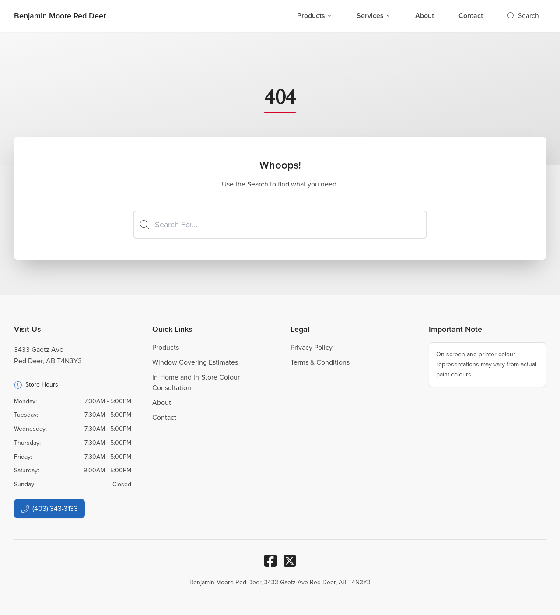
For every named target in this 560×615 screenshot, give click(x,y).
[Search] (280, 225)
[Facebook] (270, 561)
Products (314, 16)
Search (523, 16)
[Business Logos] (60, 16)
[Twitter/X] (290, 561)
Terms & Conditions (320, 362)
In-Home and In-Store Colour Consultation (196, 382)
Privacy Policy (311, 347)
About (424, 16)
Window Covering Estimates (195, 362)
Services (374, 16)
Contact (470, 16)
